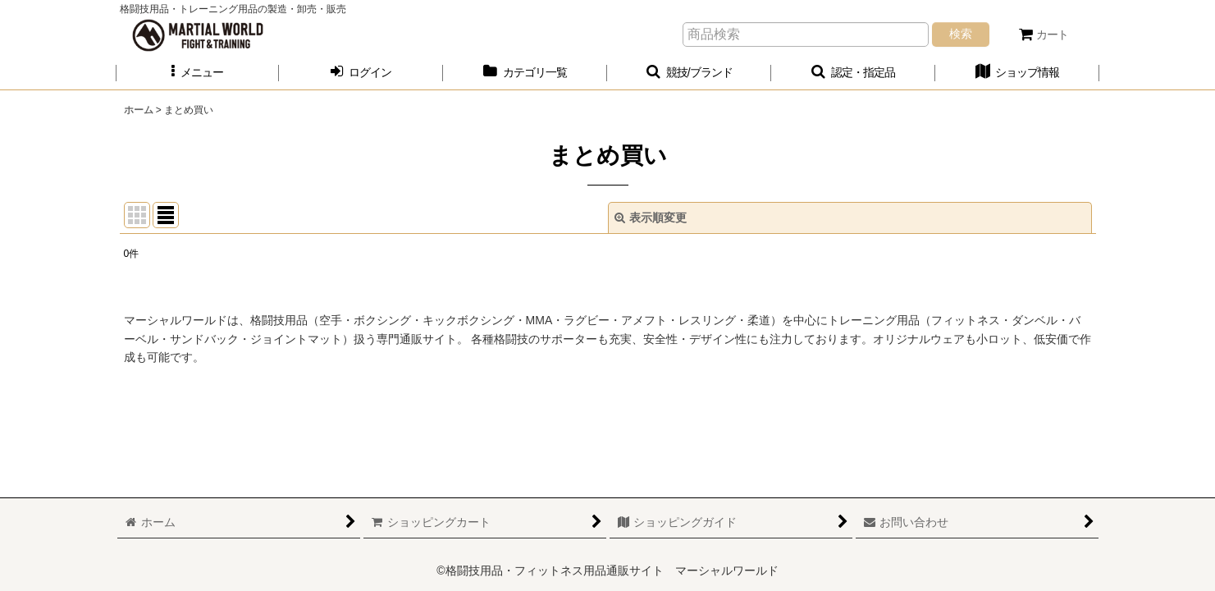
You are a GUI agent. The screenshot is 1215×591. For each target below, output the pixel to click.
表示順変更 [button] (650, 217)
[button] (198, 72)
